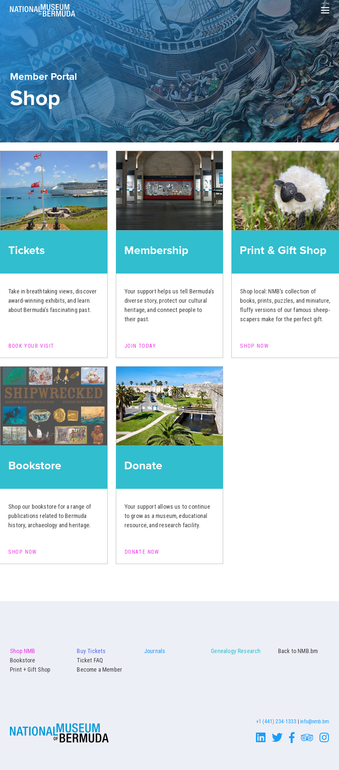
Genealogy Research (236, 650)
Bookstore (22, 660)
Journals (154, 650)
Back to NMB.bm (298, 650)
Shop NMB (22, 650)
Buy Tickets (91, 650)
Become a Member (99, 669)
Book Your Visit (31, 346)
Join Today (140, 346)
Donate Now (141, 552)
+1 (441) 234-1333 (276, 721)
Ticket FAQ (90, 660)
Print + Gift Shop (30, 669)
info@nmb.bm (314, 721)
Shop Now (254, 346)
